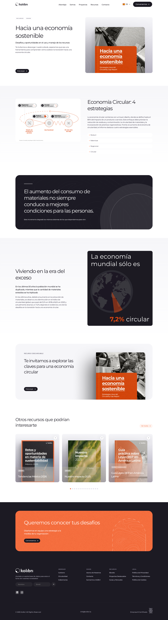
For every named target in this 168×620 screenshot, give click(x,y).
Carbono (61, 573)
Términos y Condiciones (141, 576)
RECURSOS (112, 569)
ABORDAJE (61, 569)
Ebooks (112, 573)
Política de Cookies (139, 580)
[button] (126, 4)
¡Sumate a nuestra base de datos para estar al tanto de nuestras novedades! (32, 577)
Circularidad (63, 576)
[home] (21, 4)
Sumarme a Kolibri (93, 580)
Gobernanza (63, 580)
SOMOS (88, 569)
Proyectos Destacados (117, 576)
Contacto (89, 576)
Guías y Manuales (115, 580)
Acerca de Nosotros (93, 573)
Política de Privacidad (140, 573)
